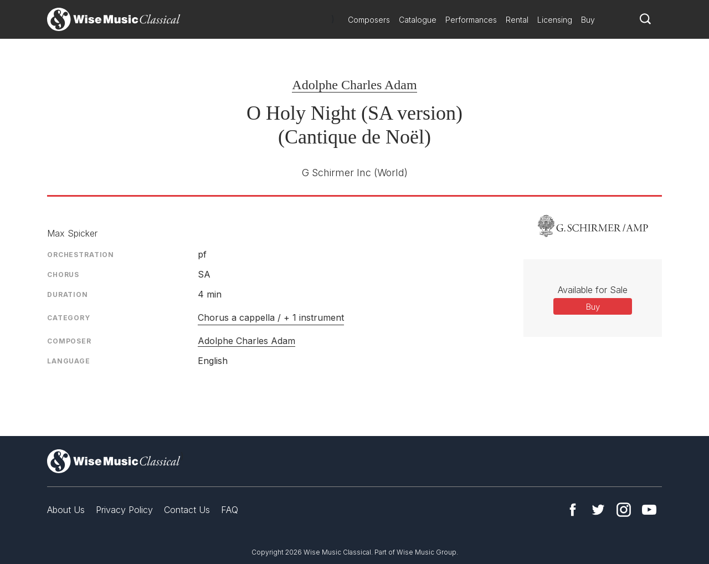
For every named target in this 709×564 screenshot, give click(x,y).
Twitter (598, 510)
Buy (588, 19)
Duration (67, 294)
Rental (517, 19)
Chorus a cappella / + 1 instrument (271, 317)
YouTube (649, 510)
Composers (369, 19)
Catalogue (417, 19)
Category (68, 318)
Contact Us (187, 509)
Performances (471, 19)
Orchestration (80, 254)
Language (68, 361)
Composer (69, 341)
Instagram (623, 510)
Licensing (554, 19)
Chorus (63, 274)
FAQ (229, 509)
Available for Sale (593, 289)
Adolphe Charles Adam (354, 85)
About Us (66, 509)
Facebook (573, 510)
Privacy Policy (124, 509)
